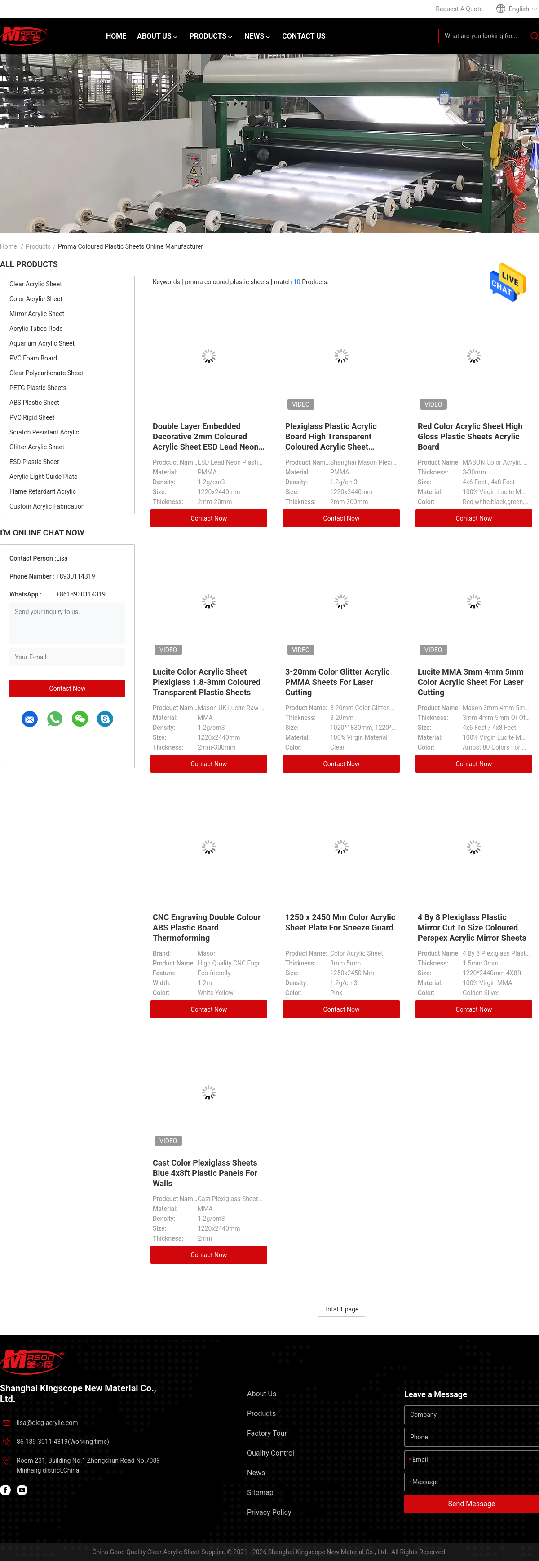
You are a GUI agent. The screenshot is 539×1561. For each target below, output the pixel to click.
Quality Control (270, 1453)
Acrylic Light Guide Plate (43, 476)
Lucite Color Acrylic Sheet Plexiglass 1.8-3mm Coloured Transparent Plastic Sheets (207, 682)
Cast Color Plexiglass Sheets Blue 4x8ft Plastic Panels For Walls (205, 1173)
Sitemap (260, 1492)
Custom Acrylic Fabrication (47, 506)
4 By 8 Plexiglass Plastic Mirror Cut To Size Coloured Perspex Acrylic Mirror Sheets (472, 927)
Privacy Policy (269, 1512)
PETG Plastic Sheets (37, 387)
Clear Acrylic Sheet (35, 284)
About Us (261, 1394)
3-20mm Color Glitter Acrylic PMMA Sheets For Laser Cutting (337, 682)
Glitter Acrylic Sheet (36, 447)
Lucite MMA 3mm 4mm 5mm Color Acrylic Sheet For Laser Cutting (471, 682)
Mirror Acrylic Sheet (36, 313)
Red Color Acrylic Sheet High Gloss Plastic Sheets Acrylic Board (470, 436)
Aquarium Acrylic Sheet (42, 343)
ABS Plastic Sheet (34, 402)
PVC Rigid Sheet (31, 417)
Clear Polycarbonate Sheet (46, 373)
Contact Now (67, 688)
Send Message (471, 1504)
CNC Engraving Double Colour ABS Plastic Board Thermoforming (207, 927)
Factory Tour (267, 1433)
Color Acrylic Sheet (35, 299)
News (256, 1473)
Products (38, 246)
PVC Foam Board (33, 358)
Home (8, 246)
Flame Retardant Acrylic (42, 491)
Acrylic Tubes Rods (35, 328)
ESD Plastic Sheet (34, 461)
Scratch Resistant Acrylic (44, 432)
